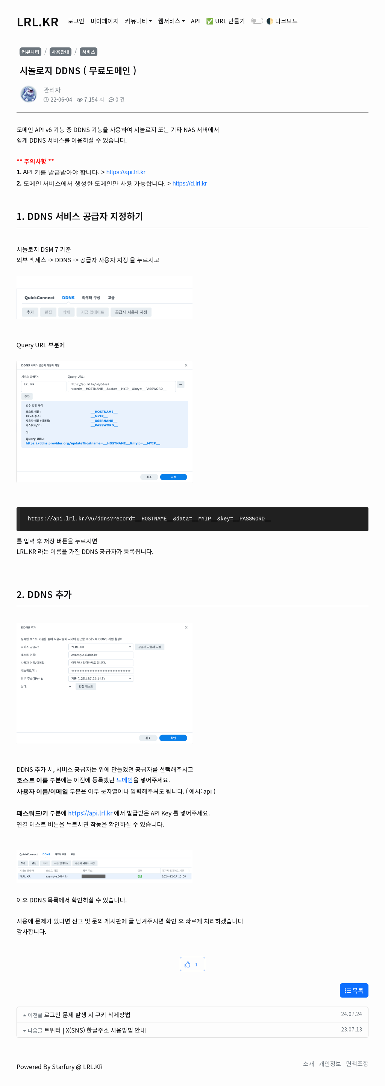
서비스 (88, 51)
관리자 (52, 89)
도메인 (124, 779)
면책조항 (357, 1063)
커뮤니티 (136, 20)
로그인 (76, 20)
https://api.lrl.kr (90, 812)
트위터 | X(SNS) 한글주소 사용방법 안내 (95, 1029)
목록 (354, 990)
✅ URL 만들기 (225, 20)
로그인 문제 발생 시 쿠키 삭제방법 (87, 1014)
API (195, 20)
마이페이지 (105, 20)
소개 (308, 1063)
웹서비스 (169, 20)
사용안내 (61, 51)
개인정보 (330, 1063)
